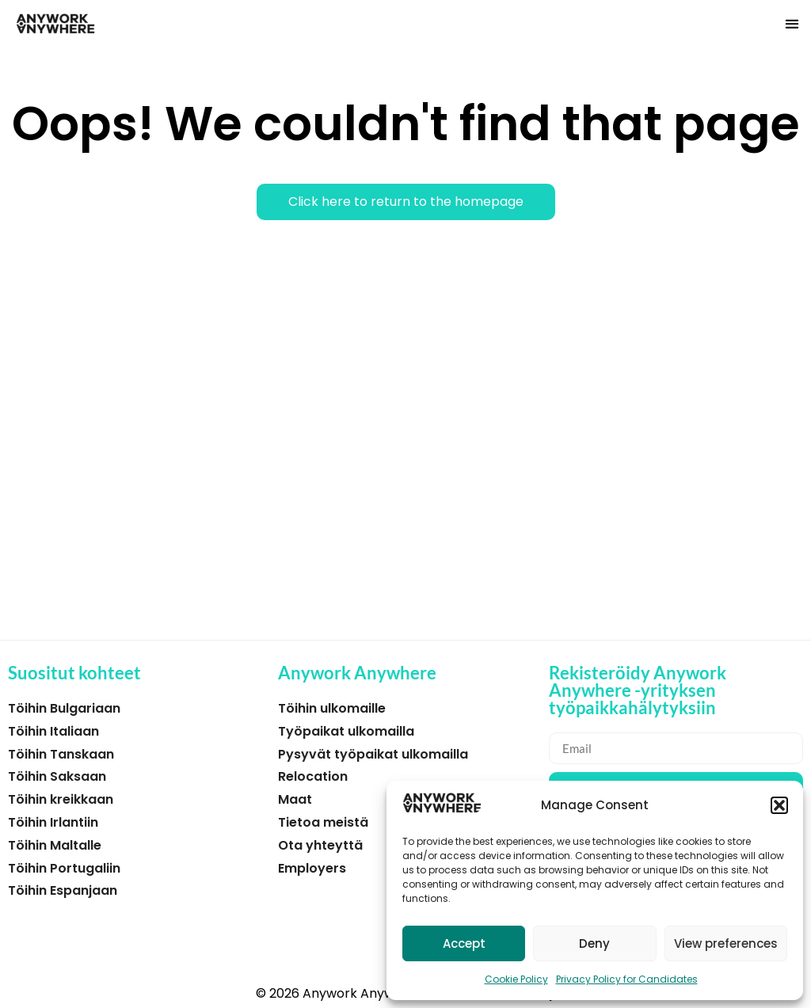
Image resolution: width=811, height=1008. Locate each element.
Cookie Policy (516, 979)
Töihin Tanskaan (61, 754)
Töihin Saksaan (57, 776)
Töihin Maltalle (54, 845)
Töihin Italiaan (53, 731)
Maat (295, 799)
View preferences (726, 943)
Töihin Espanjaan (62, 890)
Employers (312, 868)
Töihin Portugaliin (64, 868)
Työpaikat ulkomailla (346, 731)
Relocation (313, 776)
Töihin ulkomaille (332, 708)
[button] (779, 805)
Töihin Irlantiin (53, 822)
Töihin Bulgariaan (64, 708)
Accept (464, 943)
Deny (594, 943)
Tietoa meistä (323, 822)
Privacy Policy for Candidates (627, 979)
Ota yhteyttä (320, 845)
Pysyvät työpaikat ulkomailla (373, 754)
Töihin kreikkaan (60, 799)
